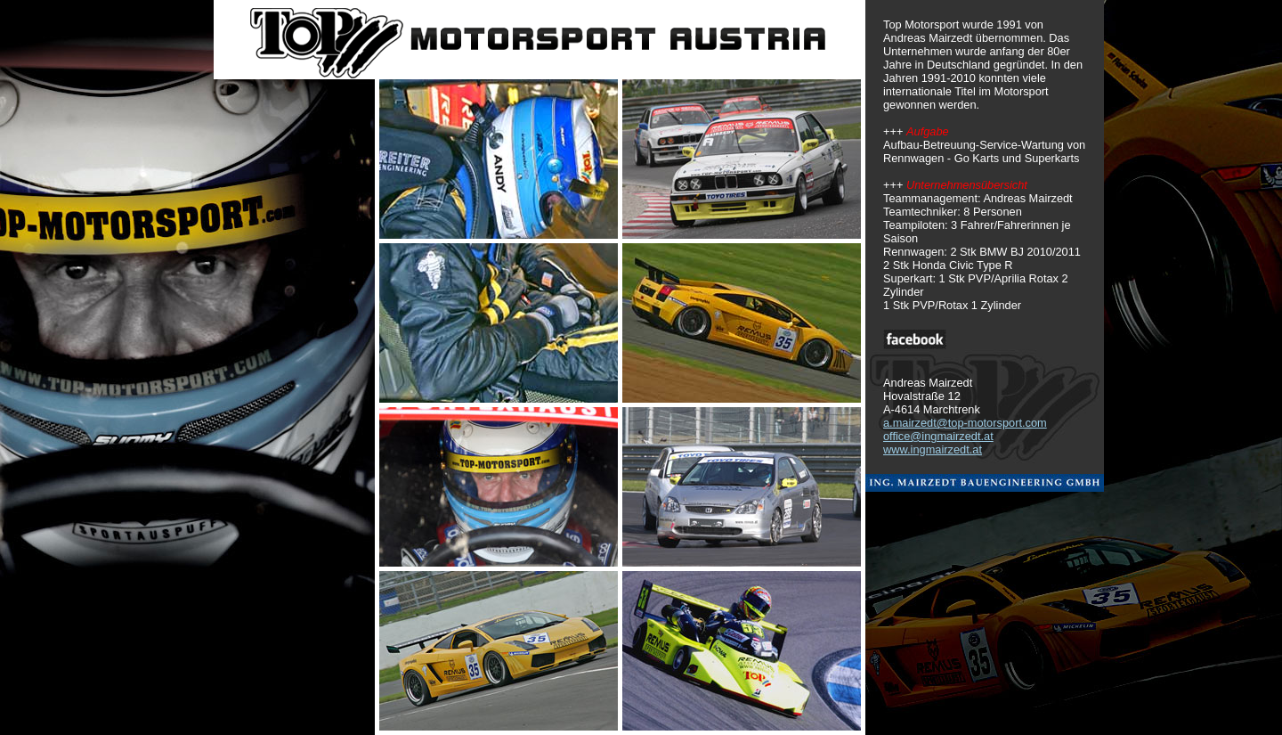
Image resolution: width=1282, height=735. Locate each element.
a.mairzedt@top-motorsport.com (965, 422)
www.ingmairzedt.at (932, 449)
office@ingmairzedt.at (938, 436)
